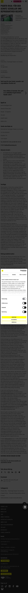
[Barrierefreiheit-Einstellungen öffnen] (25, 507)
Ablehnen (14, 322)
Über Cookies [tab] (23, 274)
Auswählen (14, 319)
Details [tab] (14, 274)
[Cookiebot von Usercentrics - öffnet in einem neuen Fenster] (20, 271)
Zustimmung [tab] (5, 274)
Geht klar (14, 317)
